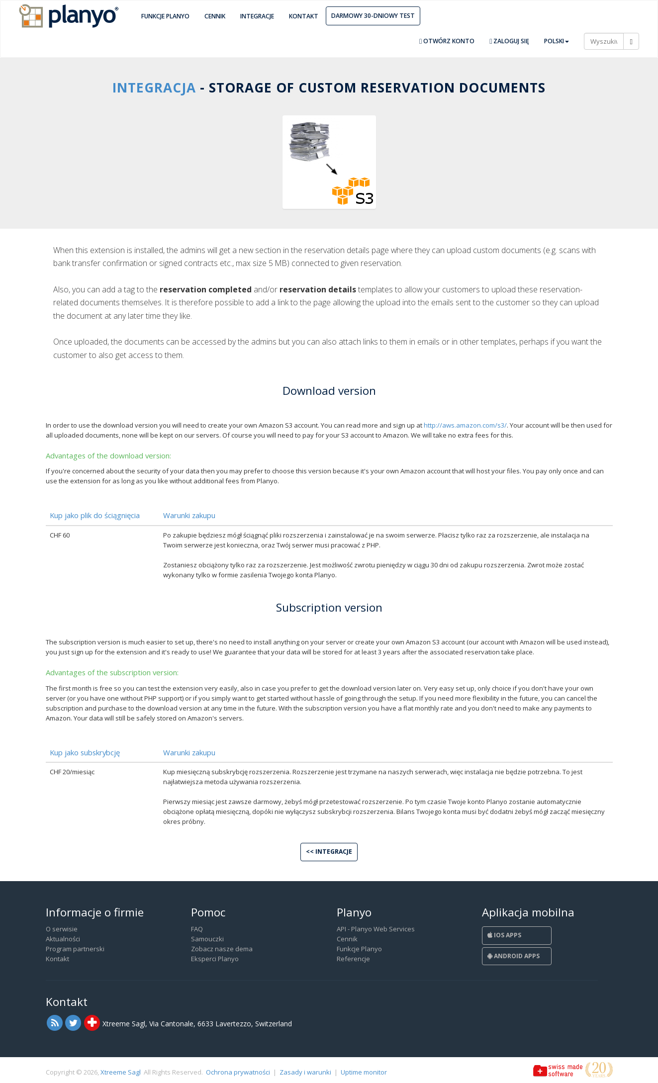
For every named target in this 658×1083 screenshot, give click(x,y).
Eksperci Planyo (215, 958)
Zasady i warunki (305, 1072)
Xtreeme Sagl (120, 1072)
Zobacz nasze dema (222, 948)
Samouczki (207, 938)
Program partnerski (75, 948)
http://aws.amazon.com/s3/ (465, 425)
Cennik (214, 16)
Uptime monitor (364, 1072)
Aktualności (63, 938)
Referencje (353, 958)
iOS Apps (504, 935)
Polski (556, 41)
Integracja (154, 87)
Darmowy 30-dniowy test (373, 15)
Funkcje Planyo (165, 16)
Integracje (257, 16)
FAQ (197, 928)
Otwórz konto (446, 41)
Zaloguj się (509, 41)
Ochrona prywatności (238, 1072)
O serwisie (62, 928)
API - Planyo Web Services (376, 928)
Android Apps (513, 956)
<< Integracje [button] (329, 851)
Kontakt (303, 16)
